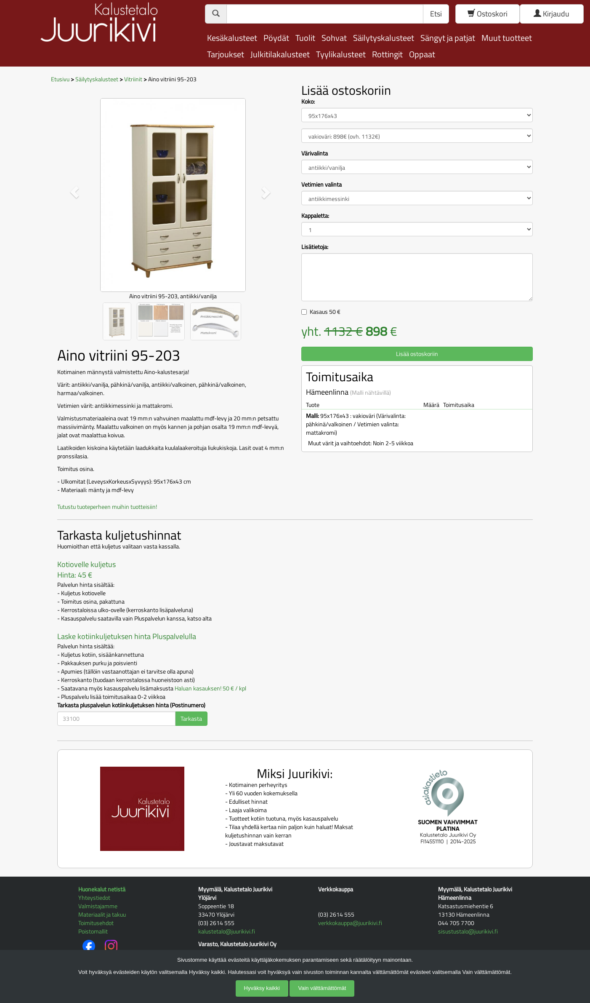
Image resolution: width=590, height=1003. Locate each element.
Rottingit (387, 54)
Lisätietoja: (314, 247)
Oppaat (422, 54)
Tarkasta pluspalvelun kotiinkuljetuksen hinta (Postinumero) (131, 705)
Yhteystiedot (94, 897)
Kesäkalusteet (232, 37)
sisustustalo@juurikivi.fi (468, 931)
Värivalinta (314, 153)
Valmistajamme (97, 905)
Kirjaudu (551, 13)
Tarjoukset (225, 54)
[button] (74, 191)
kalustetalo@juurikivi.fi (226, 931)
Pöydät (276, 37)
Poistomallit (93, 931)
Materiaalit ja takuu (102, 914)
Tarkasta (191, 718)
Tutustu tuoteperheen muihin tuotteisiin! (107, 506)
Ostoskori (488, 13)
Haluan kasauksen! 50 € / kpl (210, 688)
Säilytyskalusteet (383, 37)
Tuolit (305, 37)
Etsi (436, 13)
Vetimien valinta (321, 184)
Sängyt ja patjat (447, 37)
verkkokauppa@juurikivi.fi (350, 922)
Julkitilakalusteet (280, 54)
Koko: (308, 101)
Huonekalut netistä (101, 889)
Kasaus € (325, 311)
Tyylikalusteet (341, 54)
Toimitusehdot (96, 922)
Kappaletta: (315, 215)
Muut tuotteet (506, 37)
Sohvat (334, 37)
